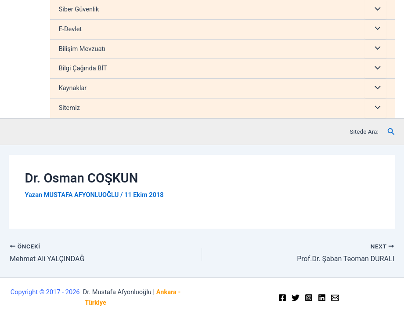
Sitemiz (69, 108)
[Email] (335, 298)
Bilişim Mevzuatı (82, 49)
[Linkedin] (322, 298)
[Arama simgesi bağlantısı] (391, 131)
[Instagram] (309, 298)
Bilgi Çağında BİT (83, 68)
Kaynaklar (73, 88)
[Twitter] (295, 298)
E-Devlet (70, 29)
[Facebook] (282, 298)
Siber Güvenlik (79, 9)
